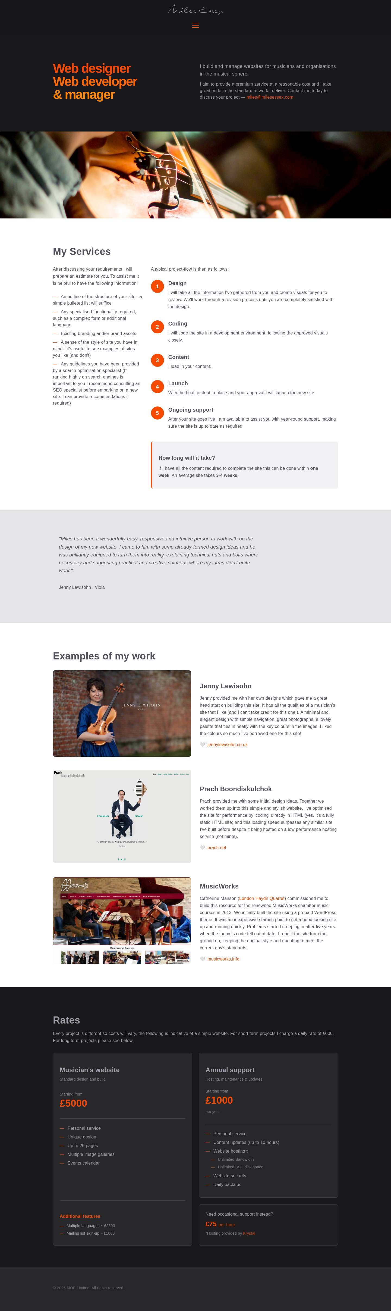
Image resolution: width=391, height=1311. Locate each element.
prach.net (216, 847)
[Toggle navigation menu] (195, 25)
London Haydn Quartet (262, 898)
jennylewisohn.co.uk (227, 744)
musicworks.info (223, 959)
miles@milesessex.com (270, 97)
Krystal (249, 1233)
